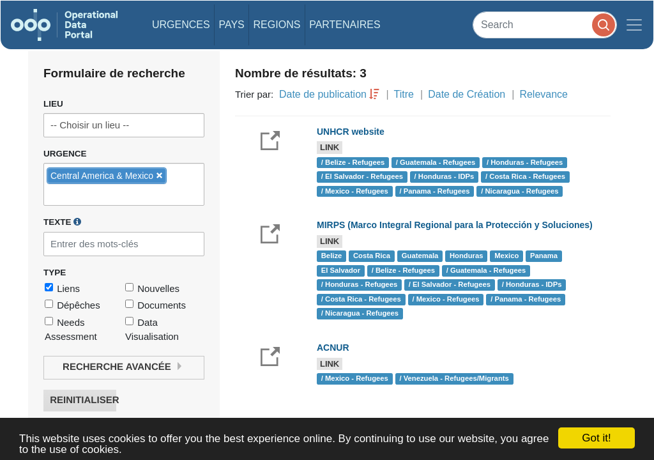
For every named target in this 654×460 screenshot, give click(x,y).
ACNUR (333, 347)
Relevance (543, 94)
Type (54, 272)
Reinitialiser (83, 400)
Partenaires (344, 24)
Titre (404, 94)
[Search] (545, 25)
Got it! (596, 438)
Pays (231, 24)
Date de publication (323, 94)
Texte (62, 222)
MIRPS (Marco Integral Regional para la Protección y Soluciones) (455, 225)
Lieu (53, 104)
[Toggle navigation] (634, 25)
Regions (277, 24)
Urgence (65, 153)
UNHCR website (350, 131)
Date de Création (466, 94)
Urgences (181, 24)
